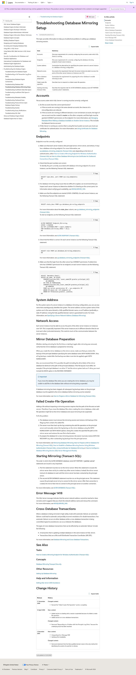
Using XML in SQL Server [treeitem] (11, 48)
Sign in (132, 2)
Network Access (109, 28)
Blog (25, 669)
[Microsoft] (3, 2)
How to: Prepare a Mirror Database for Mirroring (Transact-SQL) (74, 396)
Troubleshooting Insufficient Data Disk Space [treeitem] (18, 90)
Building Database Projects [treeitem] (11, 40)
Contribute (34, 669)
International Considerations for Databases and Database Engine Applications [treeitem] (17, 62)
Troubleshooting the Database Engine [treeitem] (16, 71)
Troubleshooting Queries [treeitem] (12, 108)
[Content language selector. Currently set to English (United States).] (11, 664)
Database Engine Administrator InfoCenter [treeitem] (16, 32)
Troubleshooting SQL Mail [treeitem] (12, 113)
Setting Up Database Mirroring (46, 573)
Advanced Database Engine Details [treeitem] (14, 116)
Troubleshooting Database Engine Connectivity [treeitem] (15, 80)
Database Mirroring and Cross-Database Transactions (71, 539)
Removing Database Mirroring (63, 443)
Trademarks (78, 669)
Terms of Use (69, 669)
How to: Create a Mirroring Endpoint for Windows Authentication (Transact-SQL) (62, 555)
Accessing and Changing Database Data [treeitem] (15, 46)
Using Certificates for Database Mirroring (70, 448)
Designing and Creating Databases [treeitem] (14, 43)
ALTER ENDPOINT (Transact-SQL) (68, 235)
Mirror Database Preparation (113, 30)
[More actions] (98, 16)
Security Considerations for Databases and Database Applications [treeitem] (16, 57)
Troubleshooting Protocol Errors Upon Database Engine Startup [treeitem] (16, 104)
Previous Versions (17, 669)
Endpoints (108, 23)
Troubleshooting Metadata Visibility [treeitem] (15, 97)
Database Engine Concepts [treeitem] (11, 38)
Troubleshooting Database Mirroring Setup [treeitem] (18, 87)
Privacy (41, 669)
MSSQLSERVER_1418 (78, 189)
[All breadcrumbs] (38, 16)
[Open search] (127, 2)
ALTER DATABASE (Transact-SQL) (64, 488)
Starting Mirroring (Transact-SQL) (115, 35)
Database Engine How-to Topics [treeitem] (13, 118)
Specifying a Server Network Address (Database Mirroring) (66, 315)
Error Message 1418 (110, 37)
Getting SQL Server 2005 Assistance (48, 583)
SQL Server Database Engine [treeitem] (12, 24)
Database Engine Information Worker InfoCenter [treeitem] (18, 35)
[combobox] (17, 20)
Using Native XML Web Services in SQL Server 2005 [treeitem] (17, 52)
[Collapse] (29, 17)
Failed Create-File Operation (113, 33)
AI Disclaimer (6, 669)
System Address (109, 25)
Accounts (108, 20)
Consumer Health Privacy (54, 669)
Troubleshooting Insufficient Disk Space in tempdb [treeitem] (17, 93)
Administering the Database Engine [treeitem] (14, 66)
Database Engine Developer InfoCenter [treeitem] (15, 30)
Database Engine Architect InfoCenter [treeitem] (15, 27)
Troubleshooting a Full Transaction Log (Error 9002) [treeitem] (18, 75)
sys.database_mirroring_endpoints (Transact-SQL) (56, 151)
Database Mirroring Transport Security (48, 564)
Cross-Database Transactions (113, 40)
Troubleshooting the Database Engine (51, 17)
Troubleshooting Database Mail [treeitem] (14, 84)
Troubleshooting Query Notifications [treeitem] (15, 110)
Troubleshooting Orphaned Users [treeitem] (14, 100)
